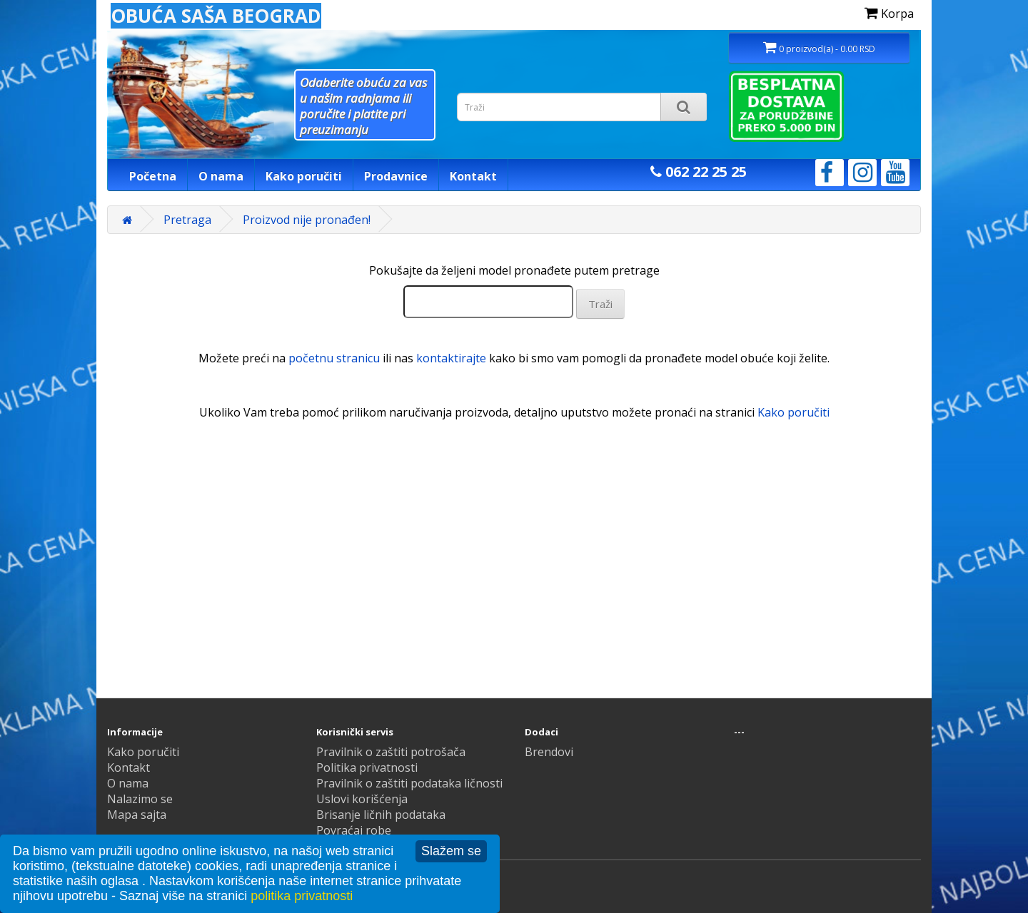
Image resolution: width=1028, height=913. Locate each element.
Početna (152, 176)
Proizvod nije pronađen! (307, 220)
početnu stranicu (334, 358)
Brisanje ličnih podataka (380, 814)
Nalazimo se (140, 799)
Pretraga (187, 220)
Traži (600, 304)
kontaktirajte (451, 358)
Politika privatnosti (367, 767)
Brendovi (549, 752)
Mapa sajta (136, 814)
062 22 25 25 (698, 171)
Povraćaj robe (353, 830)
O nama (220, 176)
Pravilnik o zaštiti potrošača (390, 752)
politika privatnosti (302, 896)
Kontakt (473, 176)
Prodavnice (396, 176)
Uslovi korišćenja (362, 799)
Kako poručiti (304, 176)
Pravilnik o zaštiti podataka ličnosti (409, 783)
